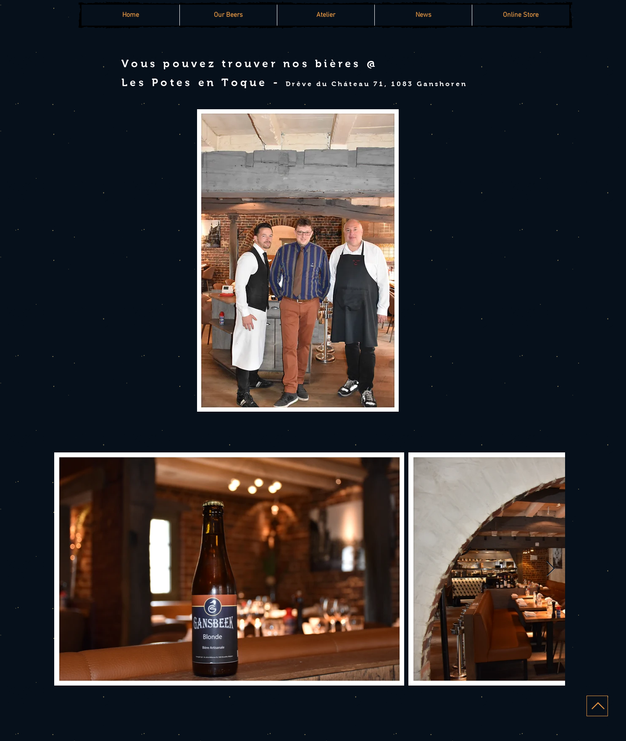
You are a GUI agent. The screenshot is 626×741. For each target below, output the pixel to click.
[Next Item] (550, 569)
